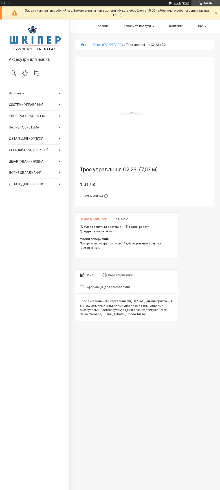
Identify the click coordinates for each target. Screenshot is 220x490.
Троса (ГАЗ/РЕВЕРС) (108, 45)
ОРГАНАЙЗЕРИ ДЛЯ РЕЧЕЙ (28, 150)
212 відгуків (181, 3)
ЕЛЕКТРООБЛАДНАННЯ (27, 116)
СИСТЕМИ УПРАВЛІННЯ (26, 105)
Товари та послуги (137, 26)
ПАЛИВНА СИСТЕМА (24, 127)
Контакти (176, 26)
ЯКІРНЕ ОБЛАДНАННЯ (25, 172)
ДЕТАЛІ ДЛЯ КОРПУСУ (26, 138)
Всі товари (16, 93)
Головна (103, 26)
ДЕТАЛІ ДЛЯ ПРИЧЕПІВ (26, 184)
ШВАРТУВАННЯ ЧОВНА (26, 161)
